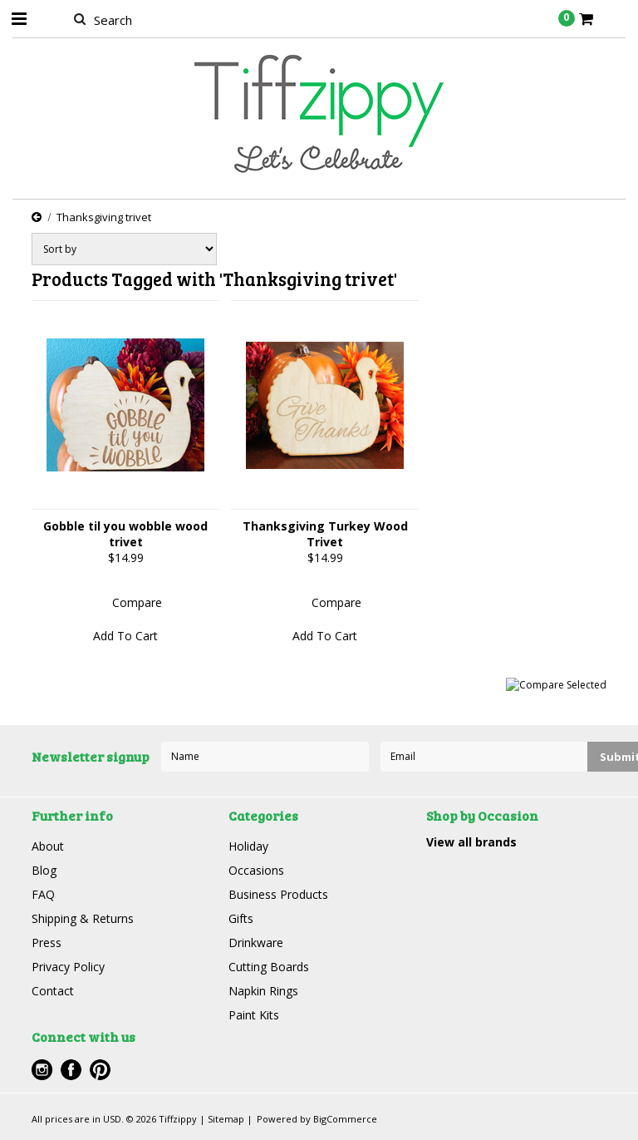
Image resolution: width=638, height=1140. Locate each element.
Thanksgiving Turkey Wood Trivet (325, 534)
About (48, 846)
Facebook (71, 1069)
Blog (44, 870)
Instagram (42, 1069)
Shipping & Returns (83, 918)
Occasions (256, 870)
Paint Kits (253, 1015)
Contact (53, 991)
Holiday (248, 846)
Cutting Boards (268, 967)
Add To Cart (125, 636)
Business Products (278, 894)
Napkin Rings (263, 991)
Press (46, 942)
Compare (137, 602)
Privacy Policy (68, 967)
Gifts (240, 918)
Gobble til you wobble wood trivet (125, 534)
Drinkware (255, 942)
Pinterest (100, 1069)
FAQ (43, 894)
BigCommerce (345, 1119)
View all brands (471, 842)
